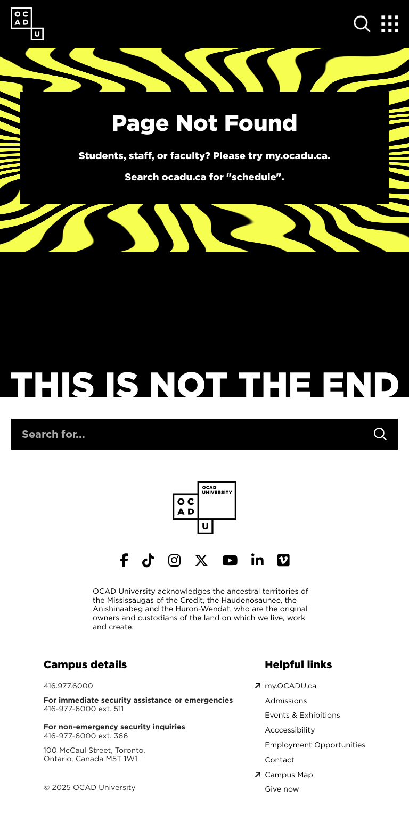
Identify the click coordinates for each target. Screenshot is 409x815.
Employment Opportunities (315, 745)
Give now (282, 789)
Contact (279, 759)
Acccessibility (290, 730)
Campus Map (289, 774)
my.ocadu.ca (296, 156)
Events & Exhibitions (302, 715)
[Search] (380, 434)
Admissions (286, 700)
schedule (254, 177)
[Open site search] (362, 23)
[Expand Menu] (389, 23)
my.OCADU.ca (290, 686)
